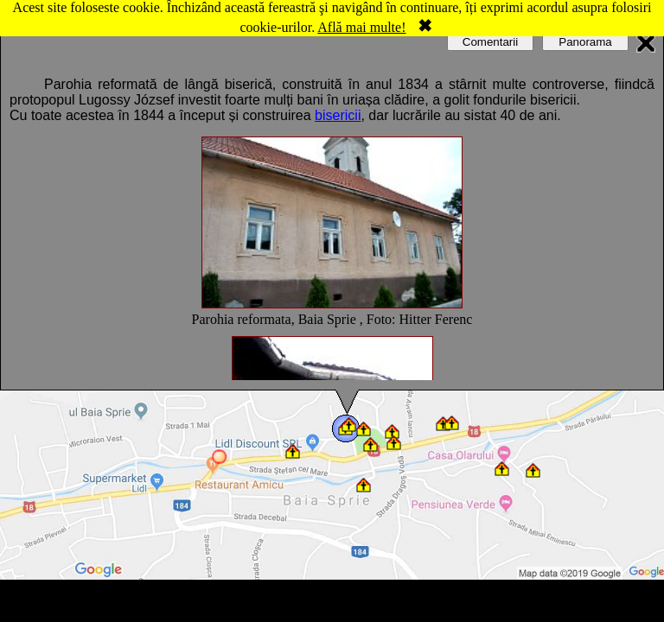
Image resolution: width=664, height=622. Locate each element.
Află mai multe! (361, 27)
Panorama (585, 41)
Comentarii (490, 41)
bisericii (338, 115)
